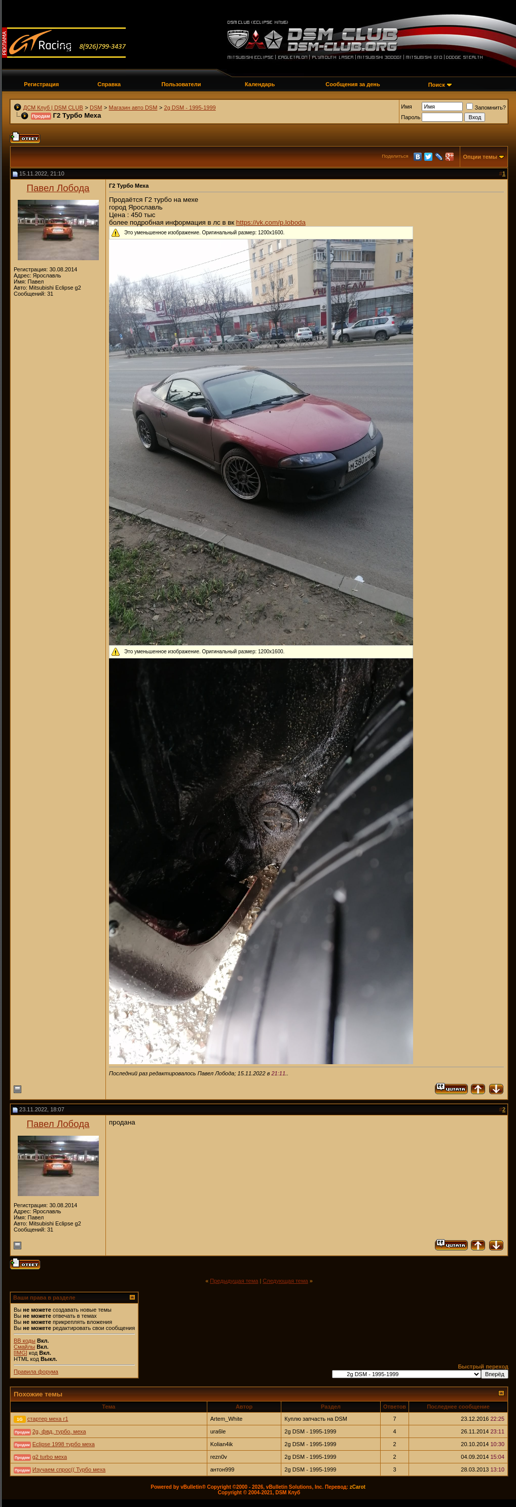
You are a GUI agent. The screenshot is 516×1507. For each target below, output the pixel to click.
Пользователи (181, 84)
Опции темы (480, 157)
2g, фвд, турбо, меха (59, 1431)
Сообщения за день (352, 84)
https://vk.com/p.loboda (271, 222)
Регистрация (41, 84)
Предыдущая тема (234, 1281)
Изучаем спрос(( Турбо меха (69, 1469)
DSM (96, 107)
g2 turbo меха (49, 1457)
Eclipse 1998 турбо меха (63, 1444)
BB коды (24, 1341)
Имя (406, 106)
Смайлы (24, 1347)
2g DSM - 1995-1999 (190, 107)
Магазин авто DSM (133, 107)
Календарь (260, 84)
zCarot (357, 1487)
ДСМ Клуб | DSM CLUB (53, 107)
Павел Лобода (58, 188)
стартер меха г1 (47, 1419)
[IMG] (20, 1353)
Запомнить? (486, 107)
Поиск (436, 85)
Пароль (410, 117)
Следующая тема (285, 1281)
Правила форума (36, 1372)
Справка (109, 84)
